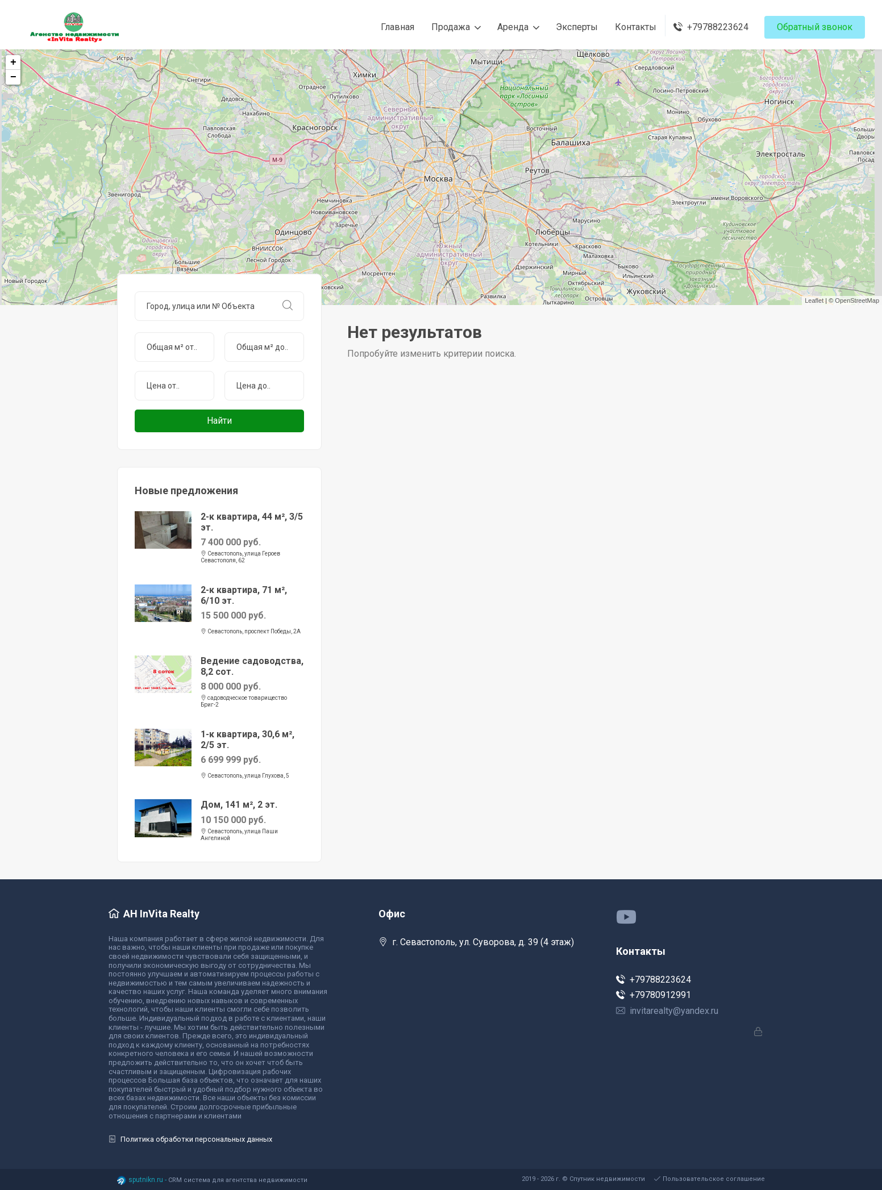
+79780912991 (653, 994)
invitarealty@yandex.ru (667, 1010)
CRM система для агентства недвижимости (237, 1180)
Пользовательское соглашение (709, 1179)
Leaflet (814, 300)
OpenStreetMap (857, 300)
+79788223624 (653, 979)
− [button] (13, 77)
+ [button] (13, 62)
